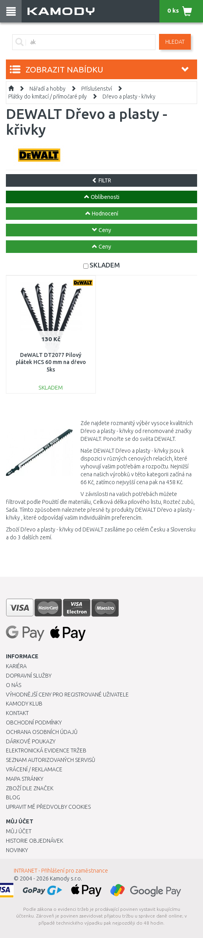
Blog (13, 797)
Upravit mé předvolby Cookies (48, 807)
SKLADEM (105, 265)
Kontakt (17, 713)
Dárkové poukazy (30, 741)
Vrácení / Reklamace (34, 769)
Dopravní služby (28, 675)
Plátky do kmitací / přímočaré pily (47, 96)
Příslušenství (96, 88)
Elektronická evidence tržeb (46, 750)
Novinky (17, 850)
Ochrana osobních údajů (42, 732)
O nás (13, 685)
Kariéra (16, 666)
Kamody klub (24, 703)
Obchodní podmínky (34, 722)
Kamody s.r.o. (66, 878)
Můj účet (18, 831)
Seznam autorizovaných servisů (50, 760)
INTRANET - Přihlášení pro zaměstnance (61, 870)
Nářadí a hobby (47, 88)
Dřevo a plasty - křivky (128, 96)
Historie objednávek (34, 841)
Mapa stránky (24, 779)
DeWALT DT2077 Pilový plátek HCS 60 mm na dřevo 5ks (51, 362)
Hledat (175, 42)
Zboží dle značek (29, 788)
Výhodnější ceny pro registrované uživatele (67, 694)
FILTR (101, 180)
